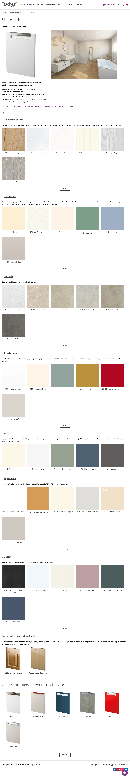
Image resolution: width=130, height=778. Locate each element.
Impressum (36, 765)
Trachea (4, 12)
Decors (5, 106)
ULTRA (7, 557)
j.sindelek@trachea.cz (121, 765)
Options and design (32, 106)
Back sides (17, 106)
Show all (65, 188)
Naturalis (8, 276)
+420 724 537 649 (103, 765)
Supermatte (10, 478)
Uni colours (10, 196)
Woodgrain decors (13, 120)
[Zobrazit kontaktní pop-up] (125, 773)
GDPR (91, 765)
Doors (26, 12)
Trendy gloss (10, 353)
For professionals (15, 12)
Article (70, 106)
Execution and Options (53, 106)
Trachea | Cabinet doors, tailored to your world (9, 4)
